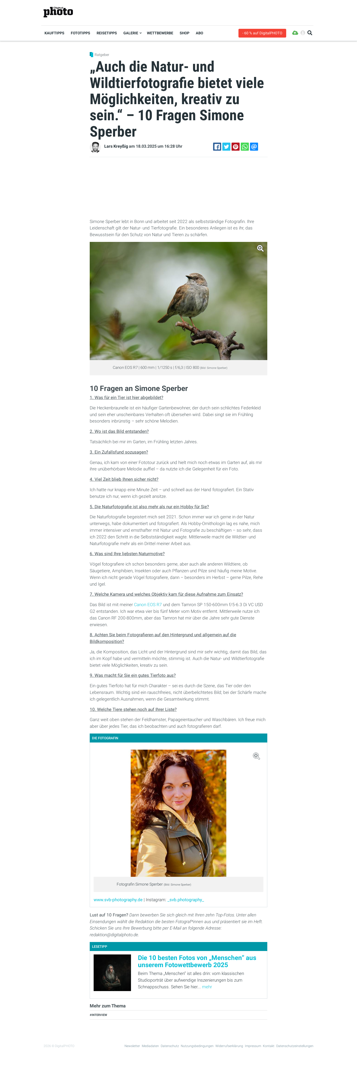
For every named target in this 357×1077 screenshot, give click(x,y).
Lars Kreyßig (116, 146)
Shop (184, 33)
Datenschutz (170, 1046)
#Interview (98, 1015)
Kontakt (268, 1046)
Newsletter (132, 1046)
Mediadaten (150, 1046)
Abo (199, 33)
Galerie (130, 33)
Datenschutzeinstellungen (294, 1046)
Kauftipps (54, 33)
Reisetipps (107, 33)
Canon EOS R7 (148, 604)
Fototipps (80, 33)
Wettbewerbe (160, 33)
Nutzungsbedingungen (197, 1046)
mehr (207, 986)
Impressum (253, 1046)
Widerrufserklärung (229, 1046)
